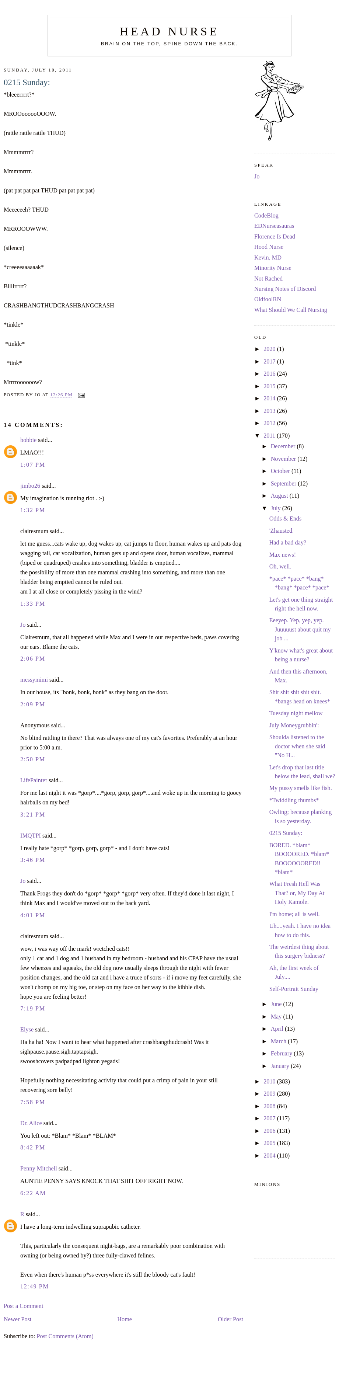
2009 (270, 1093)
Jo (22, 625)
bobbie (28, 440)
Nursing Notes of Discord (285, 289)
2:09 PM (32, 704)
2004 (270, 1155)
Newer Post (17, 1319)
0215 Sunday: (27, 82)
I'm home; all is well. (294, 914)
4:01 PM (32, 915)
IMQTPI (30, 835)
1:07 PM (32, 465)
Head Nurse (169, 31)
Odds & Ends (285, 518)
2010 (270, 1081)
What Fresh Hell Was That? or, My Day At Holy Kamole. (297, 893)
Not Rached (268, 278)
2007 (270, 1118)
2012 (270, 423)
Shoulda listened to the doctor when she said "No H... (297, 746)
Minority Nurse (272, 268)
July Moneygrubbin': (294, 725)
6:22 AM (33, 1193)
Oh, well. (280, 566)
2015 (270, 386)
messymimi (34, 679)
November (284, 459)
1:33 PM (32, 604)
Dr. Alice (31, 1123)
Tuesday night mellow (296, 713)
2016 (270, 373)
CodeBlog (266, 215)
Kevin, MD (268, 257)
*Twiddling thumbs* (294, 800)
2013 (270, 411)
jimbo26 (30, 486)
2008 (270, 1106)
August (280, 496)
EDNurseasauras (274, 226)
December (284, 446)
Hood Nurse (268, 247)
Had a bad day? (288, 542)
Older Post (230, 1319)
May (277, 1016)
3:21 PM (32, 814)
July (276, 508)
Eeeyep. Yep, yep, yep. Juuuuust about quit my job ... (300, 629)
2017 (270, 361)
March (279, 1041)
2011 (270, 435)
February (282, 1053)
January (281, 1066)
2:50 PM (32, 759)
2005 (270, 1143)
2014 (270, 398)
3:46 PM (32, 860)
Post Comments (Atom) (64, 1336)
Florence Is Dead (274, 236)
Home (124, 1319)
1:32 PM (32, 510)
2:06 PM (32, 658)
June (277, 1004)
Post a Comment (23, 1306)
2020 (270, 349)
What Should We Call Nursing (290, 310)
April (278, 1029)
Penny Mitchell (38, 1168)
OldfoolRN (267, 299)
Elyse (27, 1029)
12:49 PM (34, 1286)
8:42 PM (32, 1147)
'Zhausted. (281, 531)
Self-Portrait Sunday (293, 989)
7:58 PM (32, 1102)
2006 (270, 1131)
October (281, 471)
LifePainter (33, 780)
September (284, 483)
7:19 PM (32, 1008)
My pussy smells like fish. (300, 788)
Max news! (282, 554)
